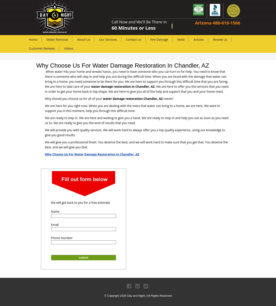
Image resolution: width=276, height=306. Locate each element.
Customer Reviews (42, 48)
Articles (199, 39)
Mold (180, 39)
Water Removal (57, 39)
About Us (83, 39)
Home (33, 39)
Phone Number (62, 238)
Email (55, 225)
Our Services (108, 39)
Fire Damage (159, 39)
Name (55, 211)
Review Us (220, 39)
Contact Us (133, 39)
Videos (68, 48)
